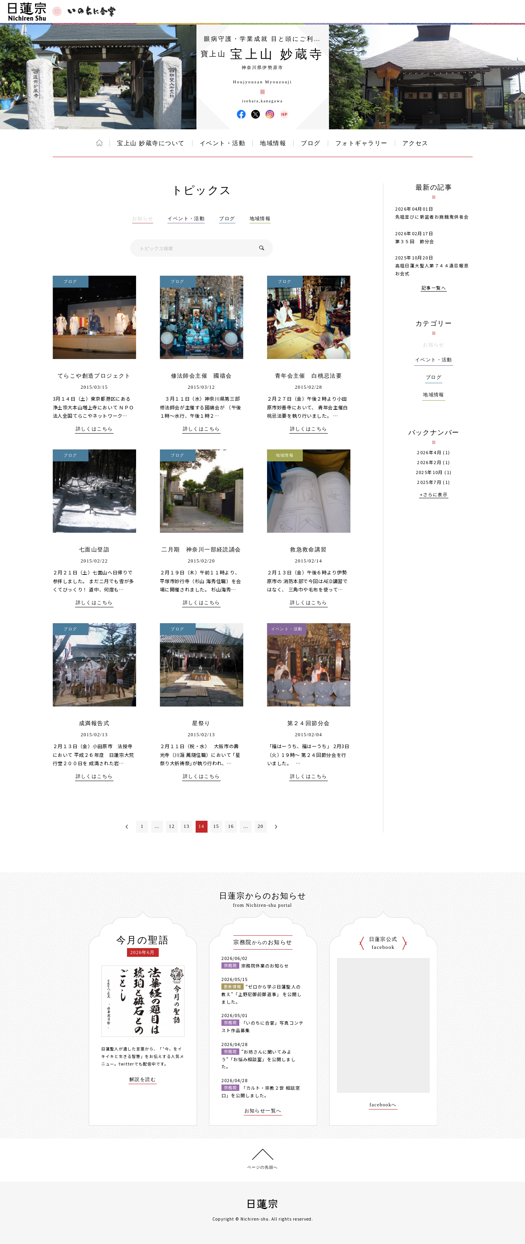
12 (172, 826)
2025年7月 (429, 482)
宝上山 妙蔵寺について (151, 143)
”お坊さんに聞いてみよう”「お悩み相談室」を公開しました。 (258, 1058)
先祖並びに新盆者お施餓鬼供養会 (432, 216)
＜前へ (127, 827)
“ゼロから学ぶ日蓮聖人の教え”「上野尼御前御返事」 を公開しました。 (261, 993)
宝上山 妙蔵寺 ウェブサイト (284, 114)
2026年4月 (429, 452)
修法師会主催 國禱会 (201, 376)
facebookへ (383, 1105)
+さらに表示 (434, 494)
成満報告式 (94, 723)
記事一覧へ (433, 288)
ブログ (311, 143)
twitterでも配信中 (137, 1064)
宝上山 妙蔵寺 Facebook (241, 114)
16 (231, 826)
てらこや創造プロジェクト (94, 376)
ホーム (99, 143)
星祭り (201, 723)
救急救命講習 (308, 550)
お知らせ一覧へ (263, 1110)
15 (216, 826)
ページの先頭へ (262, 1167)
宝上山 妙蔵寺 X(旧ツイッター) (255, 114)
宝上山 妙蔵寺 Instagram (269, 114)
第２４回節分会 (308, 723)
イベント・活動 (223, 143)
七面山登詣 (94, 550)
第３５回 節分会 (415, 241)
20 (260, 826)
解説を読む (142, 1079)
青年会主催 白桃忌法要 (308, 376)
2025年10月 (429, 472)
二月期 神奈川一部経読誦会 (201, 550)
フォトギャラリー (361, 143)
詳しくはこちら (94, 429)
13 (187, 826)
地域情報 (273, 143)
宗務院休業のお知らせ (265, 965)
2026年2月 (429, 462)
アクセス (415, 143)
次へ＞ (276, 827)
